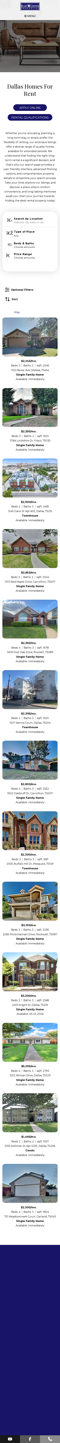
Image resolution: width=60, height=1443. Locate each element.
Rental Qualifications (30, 117)
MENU (30, 16)
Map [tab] (17, 312)
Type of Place (24, 232)
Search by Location (28, 219)
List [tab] (7, 312)
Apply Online (30, 108)
